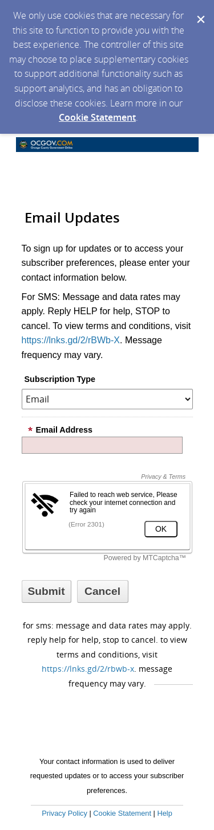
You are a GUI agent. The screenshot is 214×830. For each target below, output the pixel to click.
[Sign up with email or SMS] (46, 591)
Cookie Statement (97, 117)
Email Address (59, 429)
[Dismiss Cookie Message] (199, 11)
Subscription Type (60, 379)
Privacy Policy (64, 813)
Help (164, 813)
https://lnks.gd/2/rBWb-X (71, 340)
